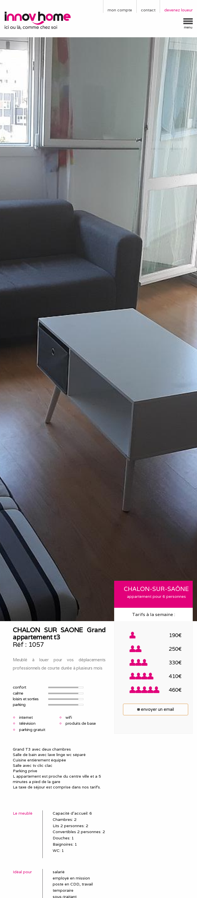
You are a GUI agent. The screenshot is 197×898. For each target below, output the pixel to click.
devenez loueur (178, 10)
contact (148, 10)
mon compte (120, 10)
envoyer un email (155, 709)
